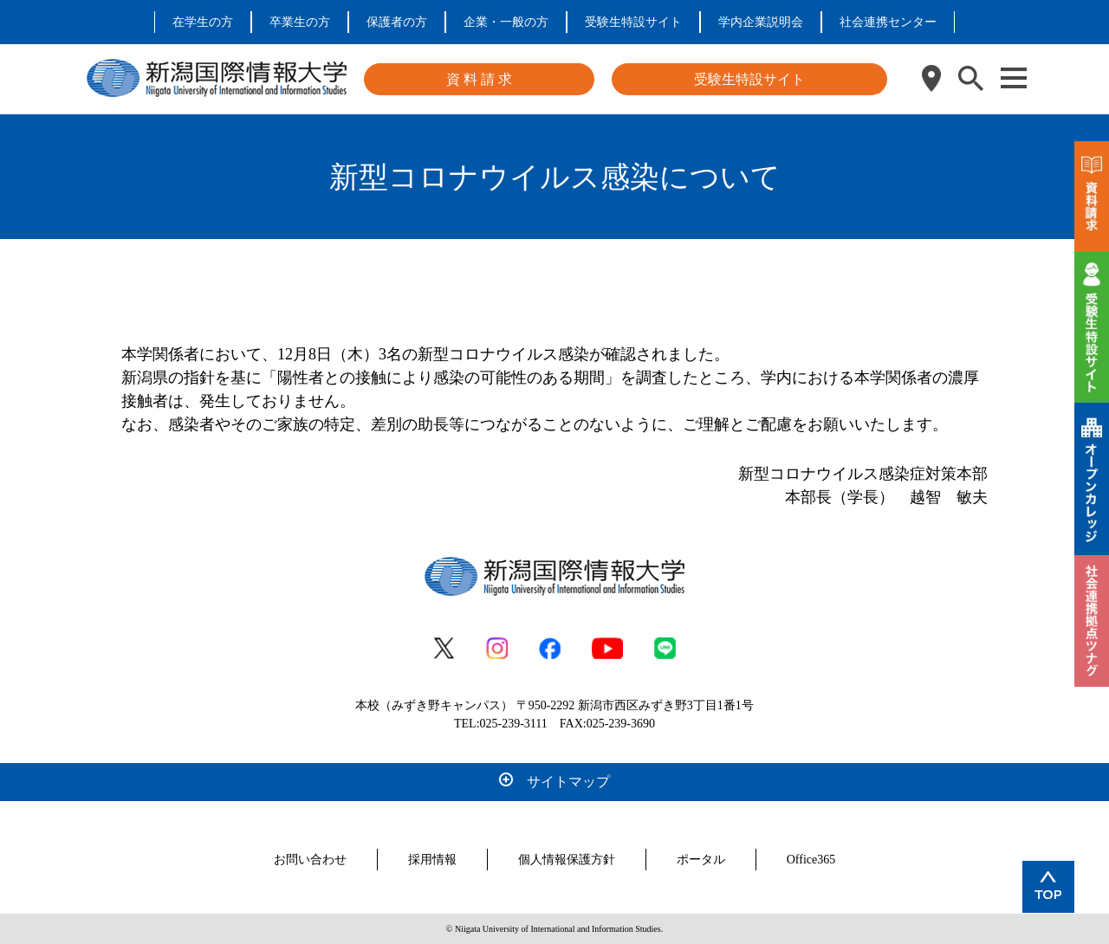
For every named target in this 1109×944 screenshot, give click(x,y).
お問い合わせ (310, 859)
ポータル (701, 859)
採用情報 (432, 859)
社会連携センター (888, 22)
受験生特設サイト (633, 22)
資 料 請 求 (479, 79)
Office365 (811, 859)
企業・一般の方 (506, 22)
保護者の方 (396, 22)
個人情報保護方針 (566, 859)
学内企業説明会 (760, 22)
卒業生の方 (299, 22)
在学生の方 (202, 22)
